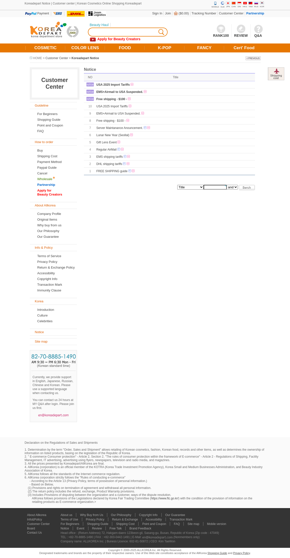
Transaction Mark (49, 284)
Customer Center (231, 13)
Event (80, 528)
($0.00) (184, 13)
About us (66, 515)
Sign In (157, 13)
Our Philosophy (48, 231)
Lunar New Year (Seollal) (112, 135)
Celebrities (44, 321)
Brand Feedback (140, 528)
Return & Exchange (125, 519)
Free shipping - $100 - (111, 99)
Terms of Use (69, 519)
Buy (40, 150)
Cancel (42, 173)
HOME (37, 58)
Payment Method (49, 162)
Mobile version (216, 524)
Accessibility (46, 273)
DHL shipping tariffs (109, 164)
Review (97, 528)
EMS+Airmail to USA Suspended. (119, 92)
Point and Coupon (50, 125)
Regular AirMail (106, 149)
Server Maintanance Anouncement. (119, 128)
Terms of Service (49, 256)
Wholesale (44, 179)
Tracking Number (204, 13)
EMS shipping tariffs (109, 157)
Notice (65, 528)
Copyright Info (47, 279)
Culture (42, 315)
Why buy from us (49, 225)
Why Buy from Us (91, 515)
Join (168, 13)
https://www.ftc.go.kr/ (165, 498)
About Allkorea (36, 515)
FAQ (177, 524)
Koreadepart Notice (85, 58)
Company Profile (49, 214)
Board (31, 528)
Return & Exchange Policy (56, 267)
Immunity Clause (49, 290)
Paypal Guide (47, 167)
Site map (193, 524)
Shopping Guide (48, 119)
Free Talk (115, 528)
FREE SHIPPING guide (111, 171)
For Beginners (47, 114)
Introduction (45, 310)
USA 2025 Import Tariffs (113, 84)
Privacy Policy (47, 262)
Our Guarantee (48, 237)
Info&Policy (34, 519)
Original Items (47, 219)
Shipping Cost (47, 156)
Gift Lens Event (106, 142)
